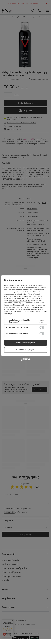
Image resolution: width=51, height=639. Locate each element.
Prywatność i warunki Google (19, 301)
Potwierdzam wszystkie (25, 343)
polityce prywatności (20, 296)
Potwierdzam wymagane (25, 350)
